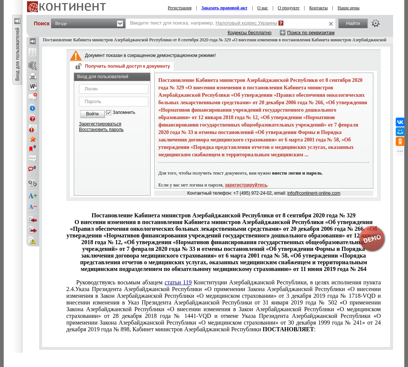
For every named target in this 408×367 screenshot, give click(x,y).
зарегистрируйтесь (246, 185)
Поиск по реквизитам (311, 32)
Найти (353, 23)
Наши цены (349, 7)
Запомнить (124, 112)
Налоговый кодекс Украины (247, 23)
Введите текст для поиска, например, (203, 23)
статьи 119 (178, 282)
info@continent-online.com (313, 193)
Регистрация (180, 7)
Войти (92, 114)
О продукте (289, 7)
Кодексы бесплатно (250, 32)
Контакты (318, 7)
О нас (262, 7)
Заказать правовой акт (224, 7)
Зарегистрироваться (100, 124)
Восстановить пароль (101, 129)
